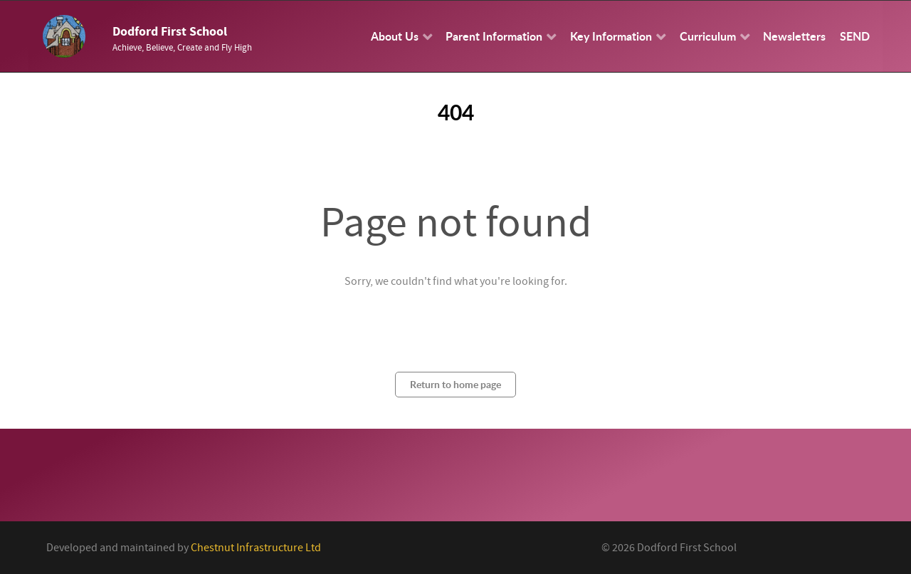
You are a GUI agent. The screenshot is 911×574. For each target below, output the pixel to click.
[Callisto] (64, 35)
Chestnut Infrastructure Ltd (256, 547)
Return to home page (455, 384)
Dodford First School (169, 31)
